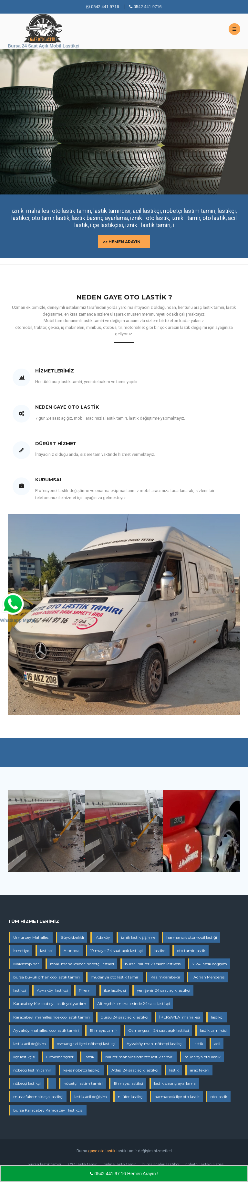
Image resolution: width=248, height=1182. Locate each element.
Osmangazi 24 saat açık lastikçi (158, 1030)
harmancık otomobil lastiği (191, 937)
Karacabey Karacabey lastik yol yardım (49, 1003)
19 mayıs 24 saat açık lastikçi (116, 950)
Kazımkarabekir (165, 977)
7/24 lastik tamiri (82, 1164)
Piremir (86, 990)
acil (217, 1043)
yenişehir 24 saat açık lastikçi (163, 990)
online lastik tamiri (120, 1164)
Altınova (71, 950)
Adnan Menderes (207, 977)
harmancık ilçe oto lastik (177, 1096)
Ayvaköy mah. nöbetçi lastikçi (154, 1043)
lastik (198, 1043)
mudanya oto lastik (202, 1056)
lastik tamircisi (213, 1030)
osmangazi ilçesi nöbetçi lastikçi (86, 1043)
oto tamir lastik (191, 950)
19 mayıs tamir (103, 1030)
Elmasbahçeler (60, 1056)
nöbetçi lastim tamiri (32, 1070)
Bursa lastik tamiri (44, 1164)
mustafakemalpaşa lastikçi (38, 1096)
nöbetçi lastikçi (27, 1083)
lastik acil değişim (29, 1043)
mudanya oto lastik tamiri (115, 977)
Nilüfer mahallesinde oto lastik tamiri (139, 1056)
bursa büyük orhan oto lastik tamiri (46, 977)
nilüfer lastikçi (130, 1096)
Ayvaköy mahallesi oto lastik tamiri (46, 1030)
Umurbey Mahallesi (31, 937)
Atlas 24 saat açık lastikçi (134, 1070)
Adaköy (102, 937)
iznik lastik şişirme (138, 937)
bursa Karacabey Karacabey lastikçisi (48, 1110)
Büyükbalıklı (72, 937)
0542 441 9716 (102, 6)
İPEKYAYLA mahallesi (179, 1017)
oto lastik (219, 1096)
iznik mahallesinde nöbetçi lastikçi (82, 963)
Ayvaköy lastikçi (52, 990)
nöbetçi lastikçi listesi (204, 1164)
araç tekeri (199, 1070)
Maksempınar (26, 963)
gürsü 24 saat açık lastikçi (124, 1017)
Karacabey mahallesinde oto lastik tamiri (51, 1017)
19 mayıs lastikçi (128, 1083)
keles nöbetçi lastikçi (81, 1070)
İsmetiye (21, 950)
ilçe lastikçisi (115, 990)
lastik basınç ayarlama (175, 1083)
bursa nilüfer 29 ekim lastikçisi (153, 963)
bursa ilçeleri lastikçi (160, 1164)
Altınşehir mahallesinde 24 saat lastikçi (133, 1003)
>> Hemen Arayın (121, 241)
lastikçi (19, 990)
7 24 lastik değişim (209, 963)
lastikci (46, 950)
